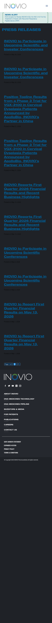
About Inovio (11, 394)
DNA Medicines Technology (19, 399)
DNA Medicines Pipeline (16, 404)
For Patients (11, 414)
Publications (11, 419)
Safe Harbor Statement (12, 442)
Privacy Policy (9, 449)
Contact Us (10, 430)
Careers (8, 425)
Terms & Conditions (11, 453)
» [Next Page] (19, 364)
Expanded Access (10, 445)
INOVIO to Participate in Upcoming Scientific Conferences (25, 252)
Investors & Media (14, 409)
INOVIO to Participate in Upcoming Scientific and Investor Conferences (26, 45)
